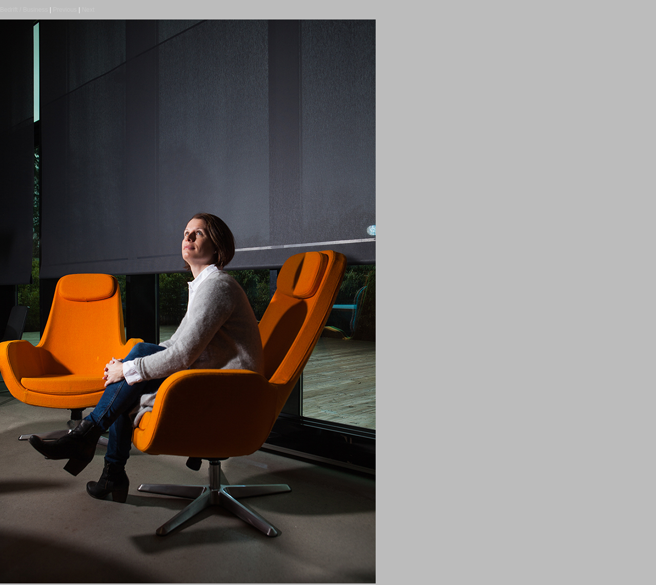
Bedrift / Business (24, 9)
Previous (65, 9)
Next (88, 9)
